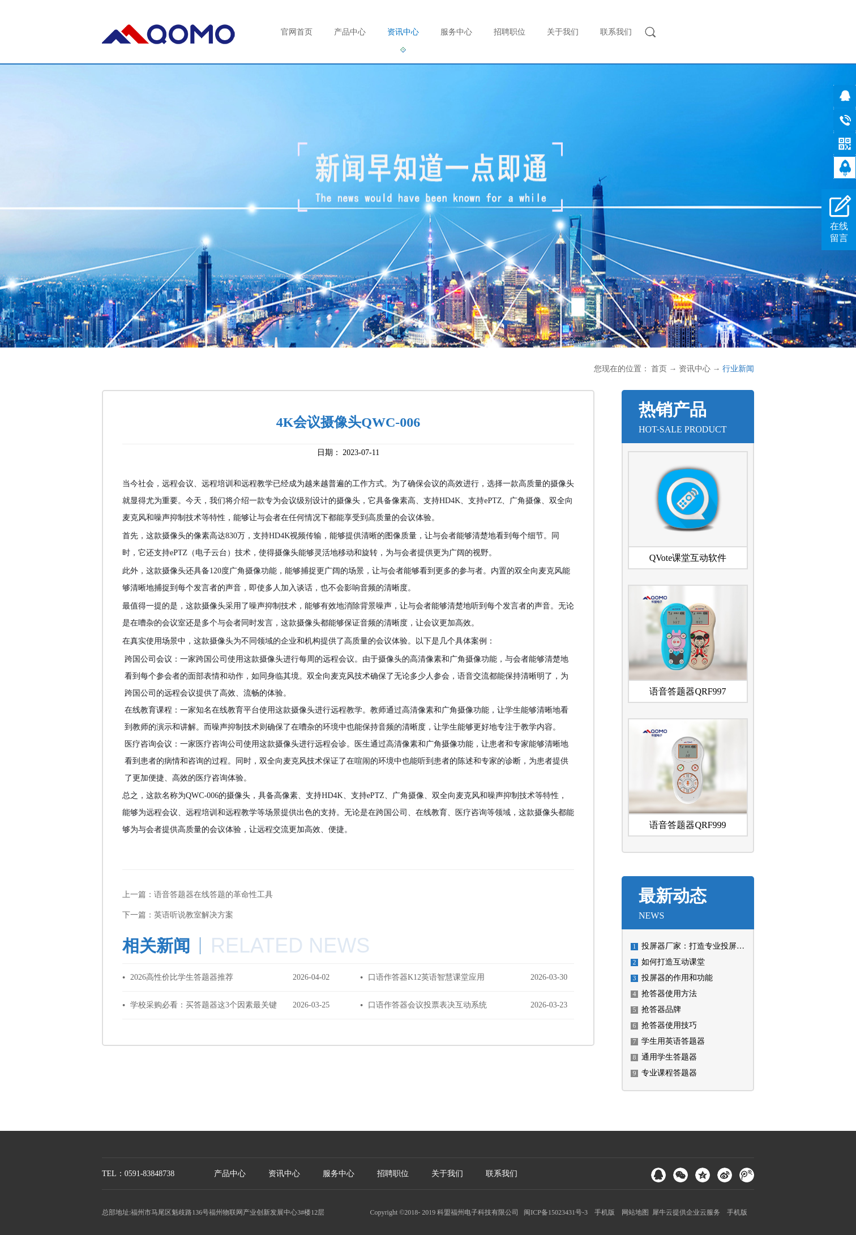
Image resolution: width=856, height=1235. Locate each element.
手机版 (603, 1212)
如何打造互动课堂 (673, 962)
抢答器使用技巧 (669, 1025)
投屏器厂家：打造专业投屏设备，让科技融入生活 (728, 946)
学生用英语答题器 (673, 1041)
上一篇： (197, 894)
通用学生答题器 (669, 1057)
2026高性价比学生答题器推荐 (181, 977)
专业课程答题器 (669, 1073)
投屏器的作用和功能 (677, 978)
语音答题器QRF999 (687, 825)
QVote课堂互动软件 (688, 558)
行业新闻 (738, 369)
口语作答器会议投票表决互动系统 (427, 1005)
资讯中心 (695, 369)
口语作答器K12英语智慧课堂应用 (426, 977)
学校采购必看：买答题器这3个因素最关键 (203, 1005)
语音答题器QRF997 (687, 691)
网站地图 (633, 1212)
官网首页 (297, 32)
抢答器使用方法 (669, 993)
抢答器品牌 (661, 1009)
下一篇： (177, 915)
